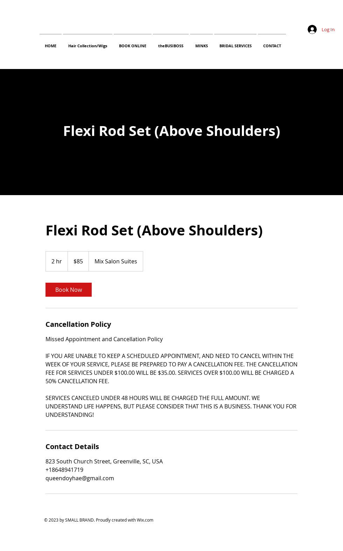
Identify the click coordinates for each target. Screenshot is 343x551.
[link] (69, 290)
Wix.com (145, 520)
